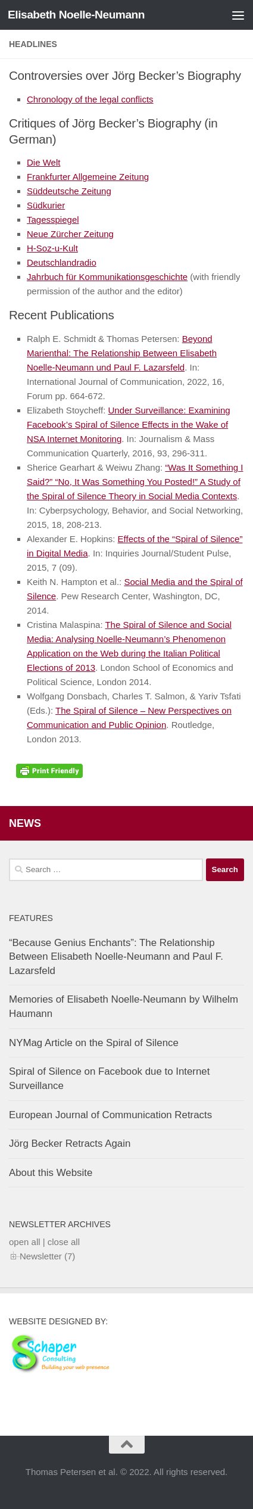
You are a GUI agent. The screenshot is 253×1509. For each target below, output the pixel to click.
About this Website (50, 1172)
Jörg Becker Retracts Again (69, 1143)
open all (24, 1242)
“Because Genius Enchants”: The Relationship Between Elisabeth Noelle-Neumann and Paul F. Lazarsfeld (116, 956)
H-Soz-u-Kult (52, 248)
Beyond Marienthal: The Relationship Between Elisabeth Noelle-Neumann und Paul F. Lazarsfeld (122, 353)
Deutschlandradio (61, 262)
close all (64, 1242)
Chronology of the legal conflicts (90, 99)
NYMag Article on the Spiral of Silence (94, 1042)
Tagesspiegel (53, 219)
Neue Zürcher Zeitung (70, 234)
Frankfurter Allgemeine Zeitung (88, 177)
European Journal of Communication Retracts (110, 1115)
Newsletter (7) (47, 1256)
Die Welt (43, 162)
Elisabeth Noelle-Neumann (76, 14)
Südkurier (46, 205)
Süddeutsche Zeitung (69, 191)
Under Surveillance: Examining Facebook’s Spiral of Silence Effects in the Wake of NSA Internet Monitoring (128, 424)
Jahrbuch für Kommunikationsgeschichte (107, 277)
